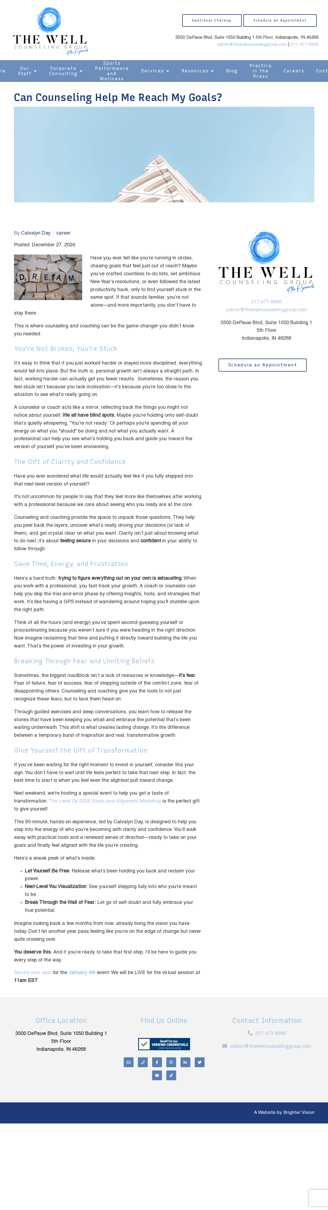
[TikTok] (171, 1075)
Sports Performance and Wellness (112, 71)
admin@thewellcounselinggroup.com (252, 45)
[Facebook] (157, 1062)
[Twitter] (200, 1062)
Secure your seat (33, 973)
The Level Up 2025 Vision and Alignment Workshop (105, 801)
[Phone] (143, 1062)
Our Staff (25, 71)
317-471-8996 (304, 45)
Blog (232, 70)
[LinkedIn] (185, 1062)
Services (152, 70)
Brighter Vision (298, 1113)
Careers (294, 70)
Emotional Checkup (212, 20)
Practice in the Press (261, 71)
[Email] (129, 1062)
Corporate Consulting (63, 71)
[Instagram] (171, 1062)
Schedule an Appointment (280, 20)
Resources (195, 70)
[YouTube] (157, 1075)
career (63, 233)
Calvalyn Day (36, 233)
